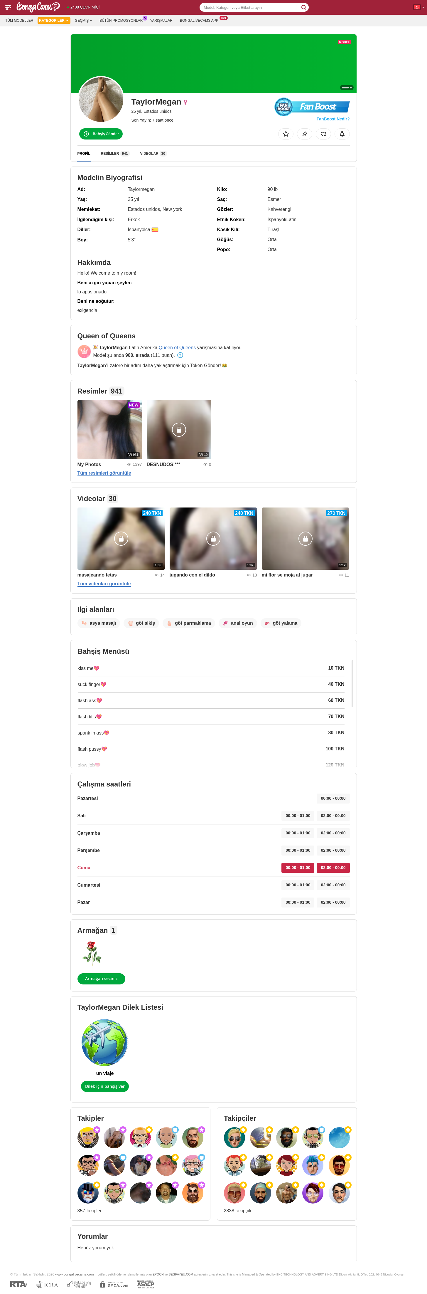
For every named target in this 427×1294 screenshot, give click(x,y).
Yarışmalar (161, 21)
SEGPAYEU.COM (180, 1274)
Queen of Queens (177, 347)
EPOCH (158, 1274)
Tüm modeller (19, 21)
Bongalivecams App (200, 20)
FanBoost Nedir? (333, 119)
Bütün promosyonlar (122, 20)
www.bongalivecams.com (74, 1274)
